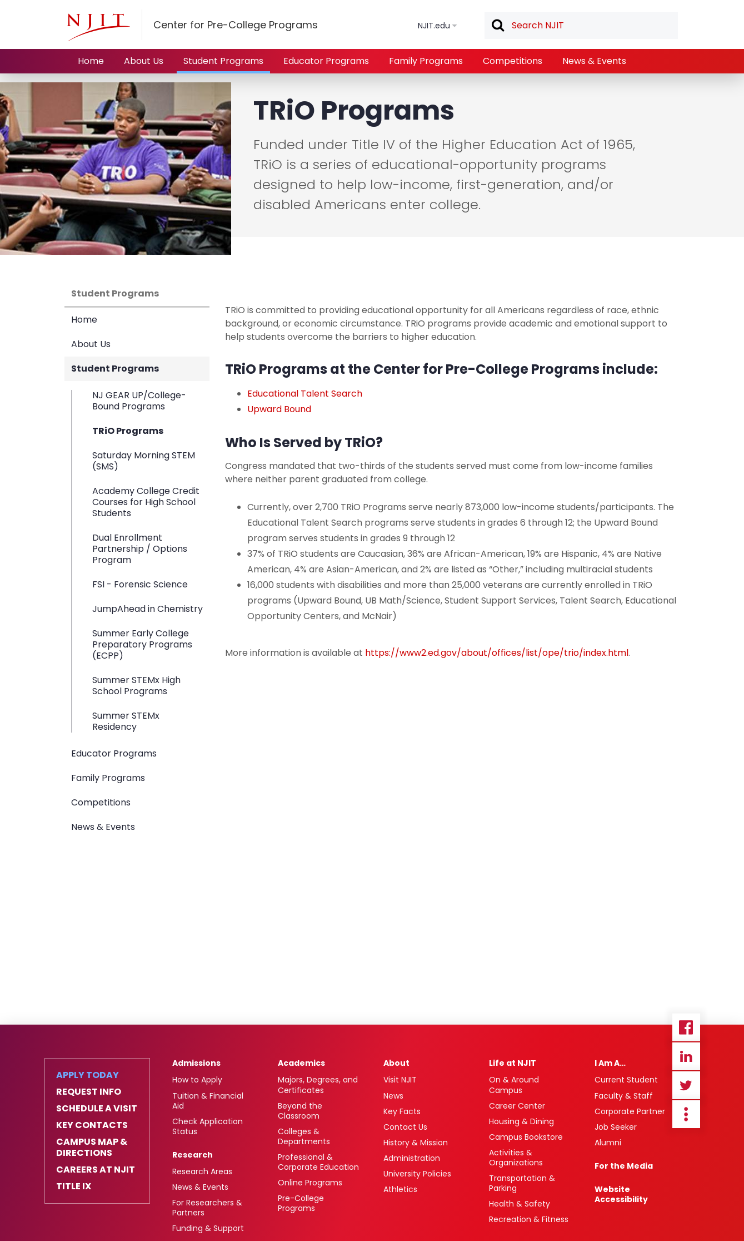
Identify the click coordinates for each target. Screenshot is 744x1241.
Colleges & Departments (304, 1136)
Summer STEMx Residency (125, 721)
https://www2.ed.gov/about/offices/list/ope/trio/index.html (496, 652)
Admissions (196, 1063)
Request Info (88, 1091)
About (396, 1063)
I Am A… (610, 1063)
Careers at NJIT (95, 1169)
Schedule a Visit (96, 1108)
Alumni (608, 1143)
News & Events (594, 61)
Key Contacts (92, 1125)
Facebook (686, 1027)
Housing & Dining (521, 1121)
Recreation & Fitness (528, 1219)
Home (91, 61)
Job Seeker (616, 1127)
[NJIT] (98, 27)
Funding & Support (208, 1228)
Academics (301, 1063)
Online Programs (310, 1183)
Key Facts (402, 1111)
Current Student (626, 1080)
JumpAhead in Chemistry (147, 608)
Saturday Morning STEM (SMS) (143, 461)
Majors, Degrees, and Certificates (318, 1085)
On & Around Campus (514, 1085)
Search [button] (497, 26)
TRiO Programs (127, 430)
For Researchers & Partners (207, 1208)
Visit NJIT (400, 1080)
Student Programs (223, 61)
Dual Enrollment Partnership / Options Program (139, 548)
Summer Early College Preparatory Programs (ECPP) (142, 644)
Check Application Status (207, 1126)
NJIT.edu (434, 25)
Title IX (73, 1186)
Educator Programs (326, 61)
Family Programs (426, 61)
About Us (143, 61)
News (393, 1096)
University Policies (417, 1174)
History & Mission (415, 1143)
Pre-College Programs (301, 1203)
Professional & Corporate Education (318, 1162)
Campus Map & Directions (91, 1147)
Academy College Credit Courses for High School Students (145, 502)
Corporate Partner (630, 1111)
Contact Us (405, 1127)
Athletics (400, 1189)
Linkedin (686, 1056)
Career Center (517, 1106)
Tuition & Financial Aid (207, 1101)
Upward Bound (279, 409)
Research (192, 1155)
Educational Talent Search (304, 393)
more (686, 1114)
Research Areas (202, 1171)
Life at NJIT (512, 1063)
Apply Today (87, 1075)
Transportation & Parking (522, 1183)
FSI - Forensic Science (140, 584)
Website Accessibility (621, 1194)
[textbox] (581, 25)
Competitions (512, 61)
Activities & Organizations (516, 1158)
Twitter (686, 1085)
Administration (411, 1158)
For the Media (624, 1166)
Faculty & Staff (624, 1096)
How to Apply (197, 1080)
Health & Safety (519, 1204)
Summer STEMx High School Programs (136, 686)
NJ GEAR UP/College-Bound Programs (139, 401)
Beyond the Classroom (300, 1111)
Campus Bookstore (526, 1137)
